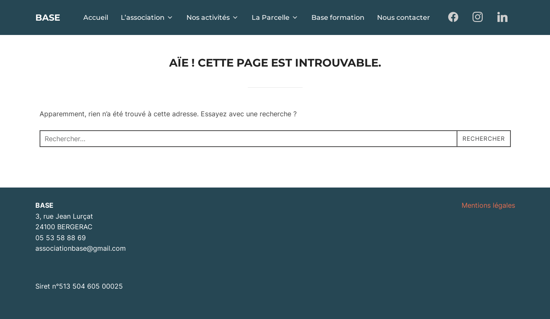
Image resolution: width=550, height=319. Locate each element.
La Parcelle (275, 17)
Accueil (95, 17)
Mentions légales (488, 205)
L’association (147, 17)
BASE (51, 17)
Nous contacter (403, 17)
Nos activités (212, 17)
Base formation (337, 17)
